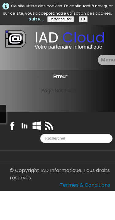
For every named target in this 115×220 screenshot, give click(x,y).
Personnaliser (60, 19)
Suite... (36, 19)
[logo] (57, 41)
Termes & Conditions (85, 185)
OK (83, 19)
